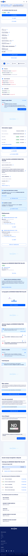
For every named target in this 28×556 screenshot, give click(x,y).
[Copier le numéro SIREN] (7, 30)
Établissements (21, 63)
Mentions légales (14, 57)
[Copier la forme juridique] (10, 43)
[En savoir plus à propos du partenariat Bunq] (24, 481)
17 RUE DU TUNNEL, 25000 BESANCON (8, 46)
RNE (4, 51)
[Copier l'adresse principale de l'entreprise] (15, 46)
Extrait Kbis (14, 15)
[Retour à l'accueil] (14, 529)
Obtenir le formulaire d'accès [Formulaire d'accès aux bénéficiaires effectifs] (6, 287)
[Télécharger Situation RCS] (25, 137)
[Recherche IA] (4, 63)
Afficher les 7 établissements (14, 244)
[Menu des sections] (2, 63)
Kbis (8, 63)
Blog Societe (2, 549)
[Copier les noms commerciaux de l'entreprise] (25, 134)
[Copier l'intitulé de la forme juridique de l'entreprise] (25, 131)
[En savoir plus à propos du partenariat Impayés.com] (24, 487)
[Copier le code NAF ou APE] (13, 40)
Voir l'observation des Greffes (6, 144)
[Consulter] (22, 335)
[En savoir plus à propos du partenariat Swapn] (24, 479)
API (1, 538)
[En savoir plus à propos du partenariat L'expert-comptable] (24, 484)
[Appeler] (14, 18)
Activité (14, 63)
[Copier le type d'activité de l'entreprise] (10, 176)
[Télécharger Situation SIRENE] (25, 140)
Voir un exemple (24, 100)
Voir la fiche (14, 273)
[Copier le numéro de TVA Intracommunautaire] (8, 35)
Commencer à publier (22, 331)
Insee (3, 51)
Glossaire (2, 544)
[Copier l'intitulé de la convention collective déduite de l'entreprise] (9, 181)
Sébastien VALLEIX (7, 471)
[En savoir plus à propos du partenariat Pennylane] (24, 489)
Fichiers (2, 535)
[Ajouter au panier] (21, 109)
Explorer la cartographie (14, 305)
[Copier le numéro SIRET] (9, 32)
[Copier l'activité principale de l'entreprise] (25, 171)
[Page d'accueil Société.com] (3, 2)
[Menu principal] (26, 1)
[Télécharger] (25, 335)
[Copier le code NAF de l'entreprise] (13, 165)
